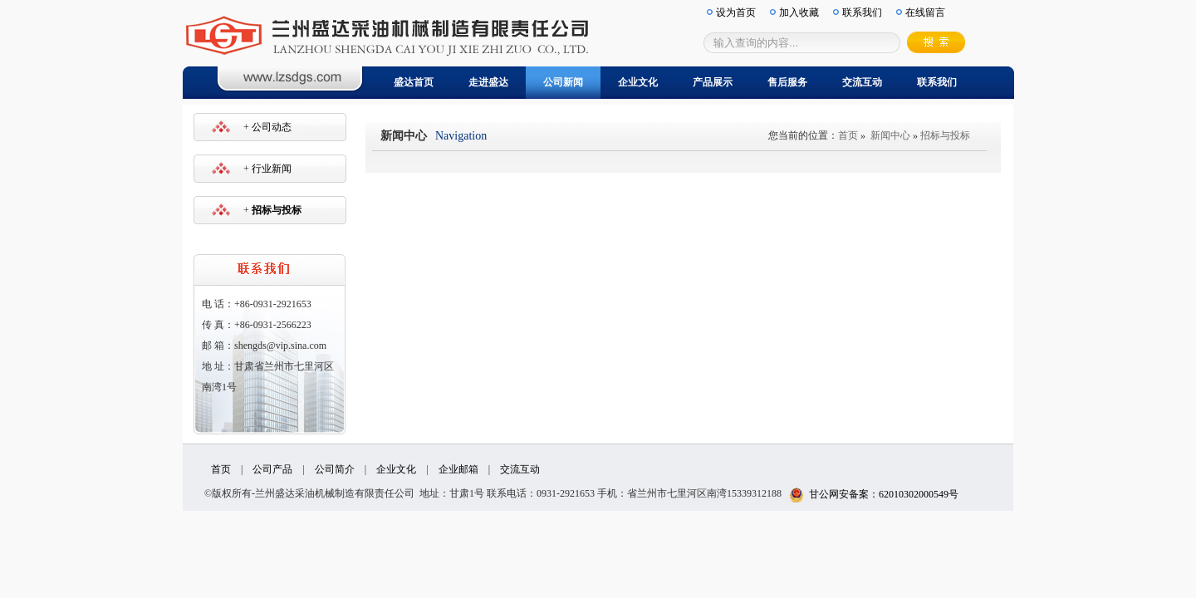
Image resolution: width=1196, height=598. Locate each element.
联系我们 (937, 82)
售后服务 (787, 82)
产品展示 (713, 82)
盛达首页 (414, 82)
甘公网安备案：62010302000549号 (873, 494)
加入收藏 (799, 12)
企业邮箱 (458, 469)
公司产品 (272, 469)
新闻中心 (890, 135)
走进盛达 (488, 82)
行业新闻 (272, 168)
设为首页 (736, 12)
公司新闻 (563, 82)
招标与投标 (945, 135)
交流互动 (862, 82)
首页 (848, 135)
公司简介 (335, 469)
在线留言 (925, 12)
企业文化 (638, 82)
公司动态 (272, 127)
